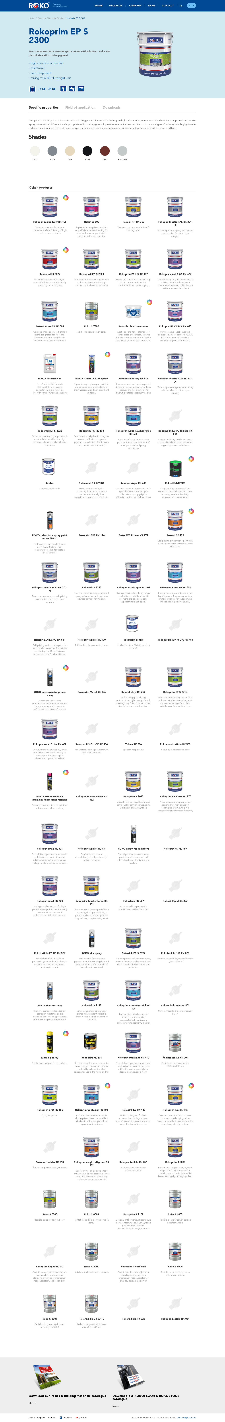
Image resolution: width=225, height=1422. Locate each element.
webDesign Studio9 (186, 1417)
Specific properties (44, 107)
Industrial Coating (56, 18)
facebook (67, 1417)
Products (115, 5)
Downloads (113, 107)
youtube (83, 1417)
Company (135, 5)
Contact (168, 5)
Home (99, 5)
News (151, 5)
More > (32, 1403)
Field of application (81, 107)
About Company (37, 1417)
